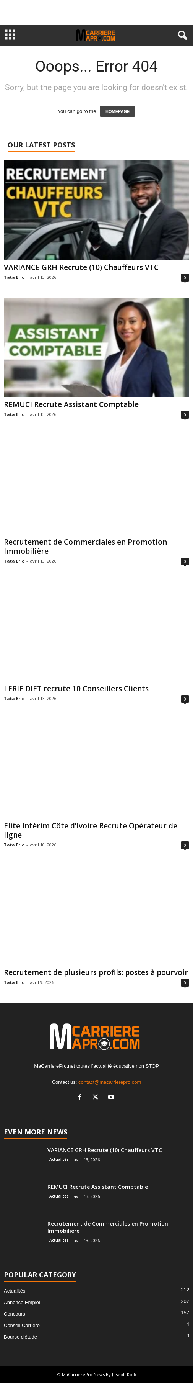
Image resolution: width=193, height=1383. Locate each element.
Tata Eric (14, 277)
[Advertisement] (97, 12)
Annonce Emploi (22, 1302)
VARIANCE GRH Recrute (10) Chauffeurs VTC (81, 267)
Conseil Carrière (22, 1325)
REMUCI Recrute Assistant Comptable (71, 404)
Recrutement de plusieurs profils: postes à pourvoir (96, 972)
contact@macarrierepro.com (109, 1082)
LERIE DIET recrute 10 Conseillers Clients (76, 689)
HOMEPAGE (117, 111)
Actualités (59, 1159)
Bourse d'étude (20, 1337)
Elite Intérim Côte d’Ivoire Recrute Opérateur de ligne (90, 830)
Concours (14, 1314)
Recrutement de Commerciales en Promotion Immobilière (85, 546)
